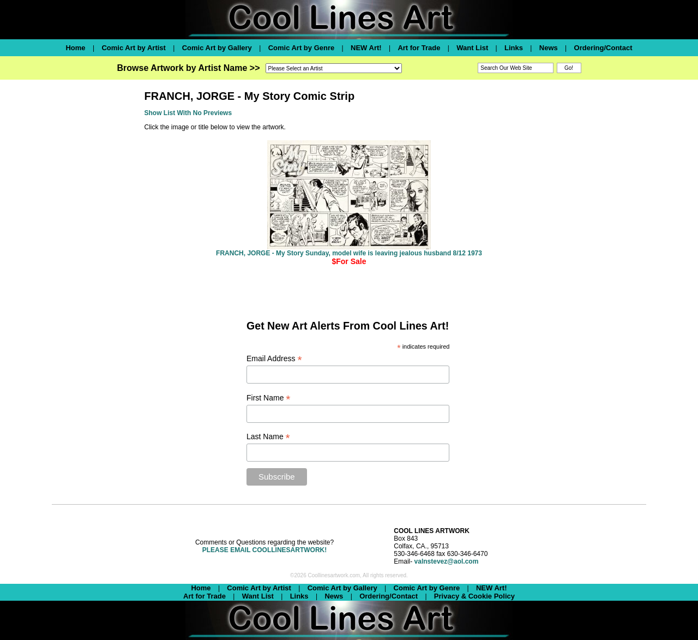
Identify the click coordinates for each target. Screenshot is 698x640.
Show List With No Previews (188, 113)
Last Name (268, 437)
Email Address (274, 359)
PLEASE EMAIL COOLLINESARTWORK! (264, 550)
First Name (268, 398)
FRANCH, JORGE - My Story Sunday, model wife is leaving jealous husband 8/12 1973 (349, 253)
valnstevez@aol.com (446, 561)
